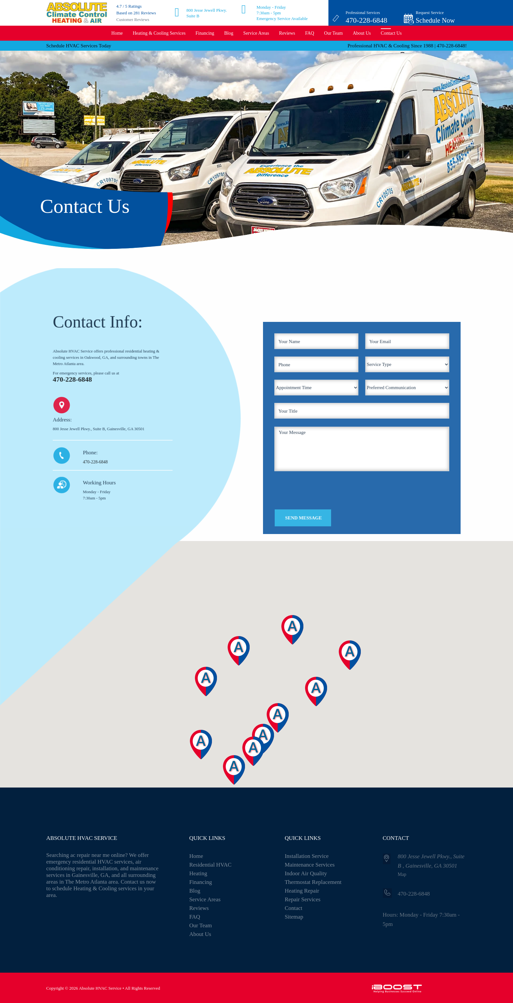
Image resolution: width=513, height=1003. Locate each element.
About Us (362, 33)
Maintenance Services (310, 865)
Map (402, 874)
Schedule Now (435, 20)
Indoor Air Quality (306, 873)
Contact (293, 908)
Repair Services (302, 899)
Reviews (287, 33)
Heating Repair (302, 891)
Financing (205, 33)
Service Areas (256, 33)
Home (117, 33)
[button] (240, 778)
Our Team (333, 33)
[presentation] (330, 476)
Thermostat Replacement (313, 882)
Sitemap (294, 917)
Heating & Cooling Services (159, 33)
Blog (228, 33)
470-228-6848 (367, 20)
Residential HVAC (210, 865)
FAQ (309, 33)
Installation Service (307, 856)
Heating (198, 873)
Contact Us (391, 33)
